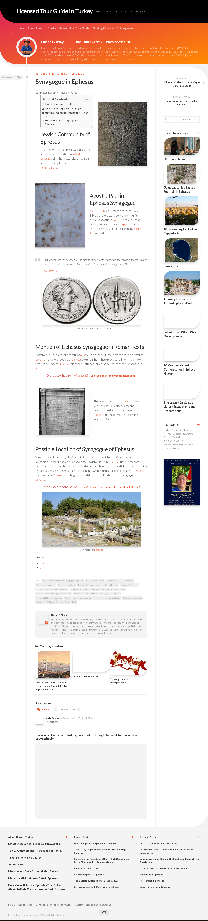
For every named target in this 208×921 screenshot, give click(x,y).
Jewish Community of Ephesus (61, 104)
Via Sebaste (15, 865)
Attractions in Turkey (47, 74)
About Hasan (35, 28)
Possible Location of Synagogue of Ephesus (64, 123)
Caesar (64, 365)
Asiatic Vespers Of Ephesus (89, 875)
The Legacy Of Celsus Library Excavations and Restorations (180, 407)
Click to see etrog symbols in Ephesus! (113, 376)
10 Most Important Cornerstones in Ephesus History (180, 369)
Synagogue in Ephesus (111, 599)
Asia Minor (79, 155)
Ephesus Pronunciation (86, 677)
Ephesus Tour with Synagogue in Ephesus (108, 590)
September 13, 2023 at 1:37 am (78, 719)
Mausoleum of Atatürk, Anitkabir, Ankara (33, 872)
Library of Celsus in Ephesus (155, 888)
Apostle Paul (97, 212)
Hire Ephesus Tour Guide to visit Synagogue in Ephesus (96, 594)
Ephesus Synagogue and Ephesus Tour (52, 590)
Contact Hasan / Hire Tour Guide (68, 28)
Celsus (71, 467)
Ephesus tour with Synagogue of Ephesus (54, 594)
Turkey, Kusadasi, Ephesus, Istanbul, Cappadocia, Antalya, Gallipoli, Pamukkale (178, 433)
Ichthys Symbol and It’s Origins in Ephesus (96, 888)
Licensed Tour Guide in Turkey (61, 11)
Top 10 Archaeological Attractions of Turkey (35, 851)
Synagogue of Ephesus (132, 599)
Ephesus (45, 159)
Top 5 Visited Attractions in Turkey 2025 (96, 881)
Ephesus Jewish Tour (66, 586)
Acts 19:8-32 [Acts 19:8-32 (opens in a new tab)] (51, 272)
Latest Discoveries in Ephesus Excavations (34, 844)
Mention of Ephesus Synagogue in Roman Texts (63, 114)
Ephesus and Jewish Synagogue (120, 581)
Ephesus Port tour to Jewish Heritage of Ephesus (98, 586)
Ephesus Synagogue (129, 586)
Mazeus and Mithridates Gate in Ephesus (33, 879)
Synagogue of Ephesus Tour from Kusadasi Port (56, 603)
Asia (82, 356)
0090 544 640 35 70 (174, 441)
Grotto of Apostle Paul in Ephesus (158, 844)
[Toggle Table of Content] (86, 99)
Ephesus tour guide (79, 590)
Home (20, 28)
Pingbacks (71, 710)
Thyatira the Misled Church (24, 858)
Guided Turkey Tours (72, 74)
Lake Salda (171, 266)
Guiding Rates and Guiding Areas (114, 28)
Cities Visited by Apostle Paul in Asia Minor (163, 869)
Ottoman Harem (174, 159)
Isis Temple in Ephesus (152, 881)
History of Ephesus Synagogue (49, 599)
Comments (47, 710)
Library (80, 467)
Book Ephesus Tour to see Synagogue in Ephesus (63, 581)
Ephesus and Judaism (46, 586)
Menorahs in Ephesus (151, 875)
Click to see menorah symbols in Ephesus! (115, 488)
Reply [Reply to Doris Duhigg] (48, 727)
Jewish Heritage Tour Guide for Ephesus (81, 599)
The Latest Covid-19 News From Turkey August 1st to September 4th (51, 687)
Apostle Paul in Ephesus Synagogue (64, 108)
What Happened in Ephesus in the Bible (95, 844)
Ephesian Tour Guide (95, 581)
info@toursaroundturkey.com (178, 444)
